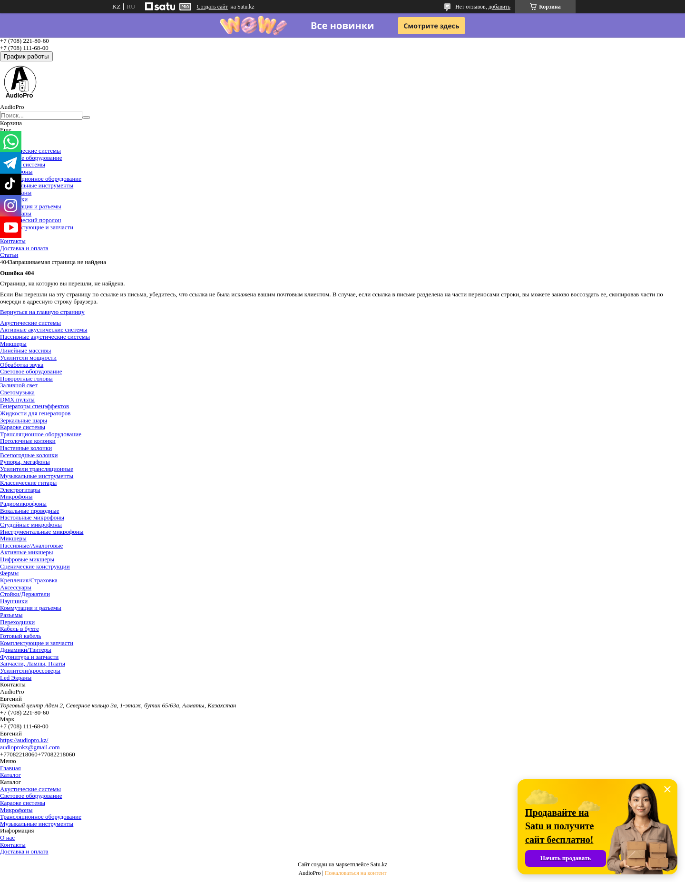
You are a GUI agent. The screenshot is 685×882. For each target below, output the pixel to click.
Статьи (9, 254)
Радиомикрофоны (23, 503)
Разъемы (11, 614)
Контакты (13, 241)
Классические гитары (28, 482)
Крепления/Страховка (29, 580)
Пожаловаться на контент (356, 873)
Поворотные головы (26, 378)
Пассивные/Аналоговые (31, 545)
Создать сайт (212, 6)
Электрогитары (20, 489)
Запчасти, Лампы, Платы (32, 663)
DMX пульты (17, 399)
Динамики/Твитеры (25, 649)
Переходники (17, 622)
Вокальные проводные (29, 510)
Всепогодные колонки (29, 455)
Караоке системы (22, 164)
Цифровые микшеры (27, 559)
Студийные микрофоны (31, 524)
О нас (7, 837)
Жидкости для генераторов (35, 413)
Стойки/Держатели (25, 594)
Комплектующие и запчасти (36, 227)
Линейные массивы (25, 350)
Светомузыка (17, 392)
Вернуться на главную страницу (42, 311)
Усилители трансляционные (36, 468)
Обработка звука (21, 364)
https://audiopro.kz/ (24, 740)
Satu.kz (378, 864)
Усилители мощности (28, 357)
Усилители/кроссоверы (30, 670)
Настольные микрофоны (32, 517)
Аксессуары (15, 587)
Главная (10, 768)
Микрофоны (16, 496)
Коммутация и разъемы (30, 206)
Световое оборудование (31, 157)
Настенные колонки (26, 447)
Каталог (10, 774)
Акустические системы (30, 150)
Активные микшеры (26, 552)
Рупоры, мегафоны (25, 461)
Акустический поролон (30, 220)
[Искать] (86, 117)
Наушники (14, 601)
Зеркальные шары (23, 420)
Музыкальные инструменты (36, 185)
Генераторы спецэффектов (34, 406)
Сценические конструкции (35, 566)
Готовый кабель (20, 635)
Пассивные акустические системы (45, 336)
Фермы (9, 573)
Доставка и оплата (24, 248)
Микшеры (13, 343)
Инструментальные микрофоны (42, 531)
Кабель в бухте (19, 628)
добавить (499, 6)
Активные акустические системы (43, 329)
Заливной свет (19, 385)
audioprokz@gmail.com (30, 747)
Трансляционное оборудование (40, 178)
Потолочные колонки (28, 440)
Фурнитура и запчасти (29, 656)
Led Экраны (15, 677)
